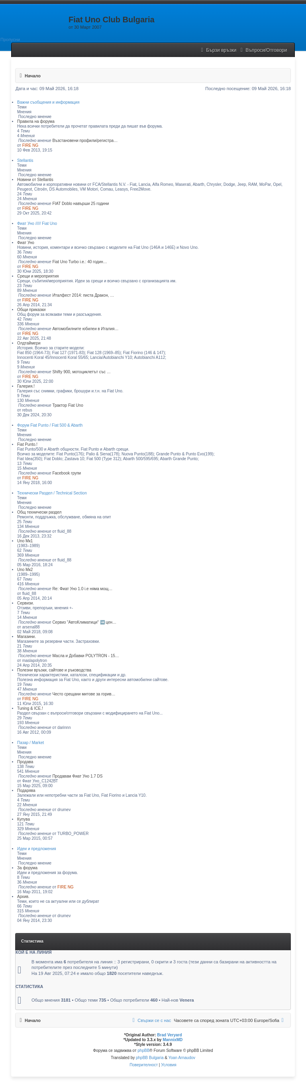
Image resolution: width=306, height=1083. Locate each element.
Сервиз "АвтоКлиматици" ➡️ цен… (84, 622)
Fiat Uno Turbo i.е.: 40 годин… (79, 262)
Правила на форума (36, 121)
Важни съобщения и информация (48, 102)
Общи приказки (31, 309)
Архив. (23, 896)
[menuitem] (262, 50)
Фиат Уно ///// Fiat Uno (37, 223)
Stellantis (25, 160)
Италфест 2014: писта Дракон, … (83, 295)
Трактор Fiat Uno (67, 405)
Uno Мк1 (25, 541)
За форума (27, 868)
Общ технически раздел (39, 512)
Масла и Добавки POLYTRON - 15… (85, 656)
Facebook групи (66, 473)
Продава (25, 762)
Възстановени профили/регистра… (85, 140)
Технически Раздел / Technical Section (52, 493)
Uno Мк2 (25, 569)
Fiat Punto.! (27, 444)
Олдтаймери (29, 343)
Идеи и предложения (36, 849)
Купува (23, 819)
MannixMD (172, 1040)
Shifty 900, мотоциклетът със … (81, 372)
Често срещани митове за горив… (83, 694)
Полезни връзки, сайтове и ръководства (54, 670)
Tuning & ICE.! (30, 708)
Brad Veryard (169, 1035)
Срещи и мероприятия (38, 276)
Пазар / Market (30, 742)
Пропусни (10, 39)
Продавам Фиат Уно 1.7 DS (77, 776)
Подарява (26, 790)
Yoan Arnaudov (182, 1057)
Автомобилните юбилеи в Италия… (85, 329)
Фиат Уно (25, 242)
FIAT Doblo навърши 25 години (80, 203)
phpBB (143, 1050)
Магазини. (26, 636)
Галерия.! (26, 386)
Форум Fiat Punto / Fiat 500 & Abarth (49, 425)
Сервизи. (25, 603)
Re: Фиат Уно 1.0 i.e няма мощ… (82, 589)
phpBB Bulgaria (150, 1057)
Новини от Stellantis (35, 179)
